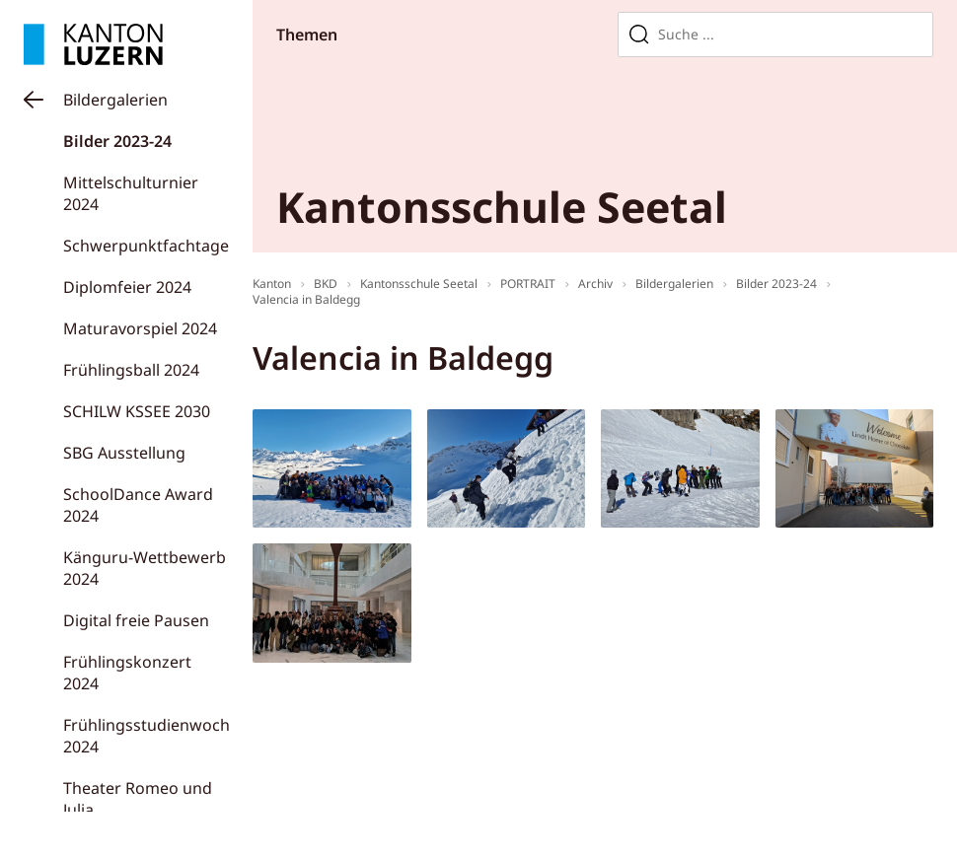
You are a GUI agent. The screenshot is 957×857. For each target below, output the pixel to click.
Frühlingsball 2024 (131, 370)
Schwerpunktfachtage (146, 245)
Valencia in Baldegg (306, 299)
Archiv (595, 283)
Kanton (272, 283)
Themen (306, 34)
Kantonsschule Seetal (419, 283)
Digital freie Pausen (136, 620)
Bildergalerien (115, 99)
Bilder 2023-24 (117, 141)
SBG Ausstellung (124, 453)
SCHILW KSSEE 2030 (136, 411)
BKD (325, 283)
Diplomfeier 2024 (127, 287)
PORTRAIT (527, 283)
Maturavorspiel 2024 (140, 328)
